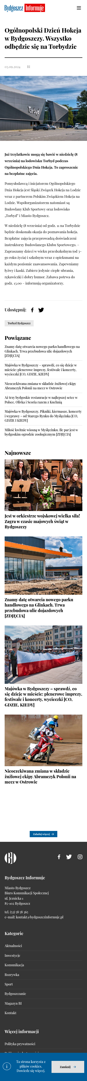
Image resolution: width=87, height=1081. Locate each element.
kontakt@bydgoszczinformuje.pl (39, 917)
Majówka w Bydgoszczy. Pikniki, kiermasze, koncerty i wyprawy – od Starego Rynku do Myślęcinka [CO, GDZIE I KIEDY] (43, 416)
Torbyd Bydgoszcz (19, 323)
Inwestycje (12, 955)
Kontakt (10, 1013)
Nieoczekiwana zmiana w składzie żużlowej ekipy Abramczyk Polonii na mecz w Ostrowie (40, 385)
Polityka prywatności (20, 1044)
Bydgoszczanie (15, 993)
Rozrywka (12, 975)
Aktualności (13, 946)
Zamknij (65, 1067)
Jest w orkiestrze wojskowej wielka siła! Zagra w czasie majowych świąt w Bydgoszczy (42, 521)
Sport (9, 984)
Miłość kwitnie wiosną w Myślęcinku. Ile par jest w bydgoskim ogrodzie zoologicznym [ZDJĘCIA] (41, 432)
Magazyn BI (13, 1003)
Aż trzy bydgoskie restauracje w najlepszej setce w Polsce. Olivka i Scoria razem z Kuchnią (41, 399)
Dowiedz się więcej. (31, 1071)
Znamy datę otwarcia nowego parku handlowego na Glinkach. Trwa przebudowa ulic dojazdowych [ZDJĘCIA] (42, 351)
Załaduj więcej (41, 834)
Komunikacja (14, 965)
